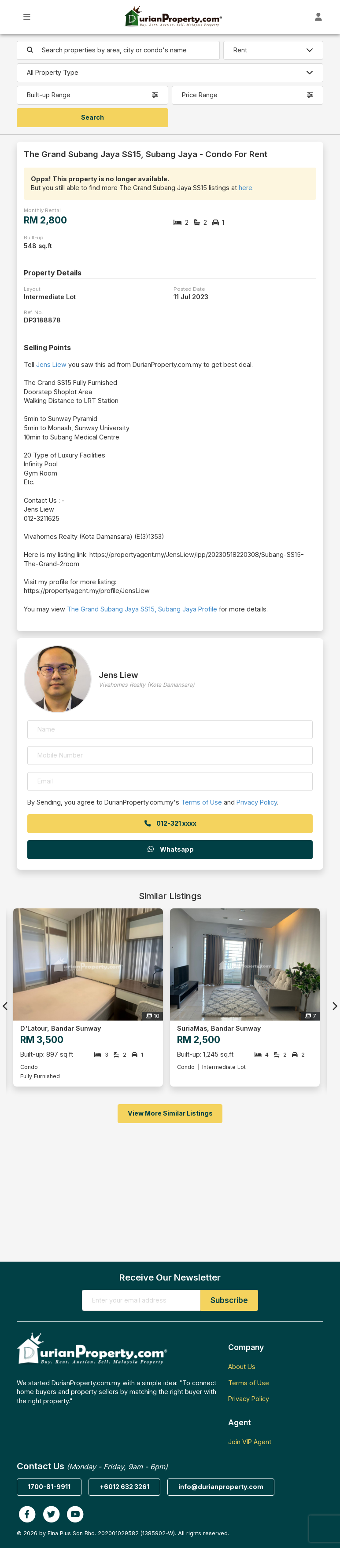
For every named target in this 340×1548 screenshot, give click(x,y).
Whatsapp (170, 849)
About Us (241, 1366)
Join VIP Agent (249, 1442)
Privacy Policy (257, 802)
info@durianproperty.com (220, 1486)
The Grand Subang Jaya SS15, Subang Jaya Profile (142, 609)
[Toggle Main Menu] (27, 17)
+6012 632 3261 (124, 1486)
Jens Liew (51, 364)
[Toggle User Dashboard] (319, 17)
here (245, 187)
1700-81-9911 (49, 1486)
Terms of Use (201, 802)
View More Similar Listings (170, 1113)
